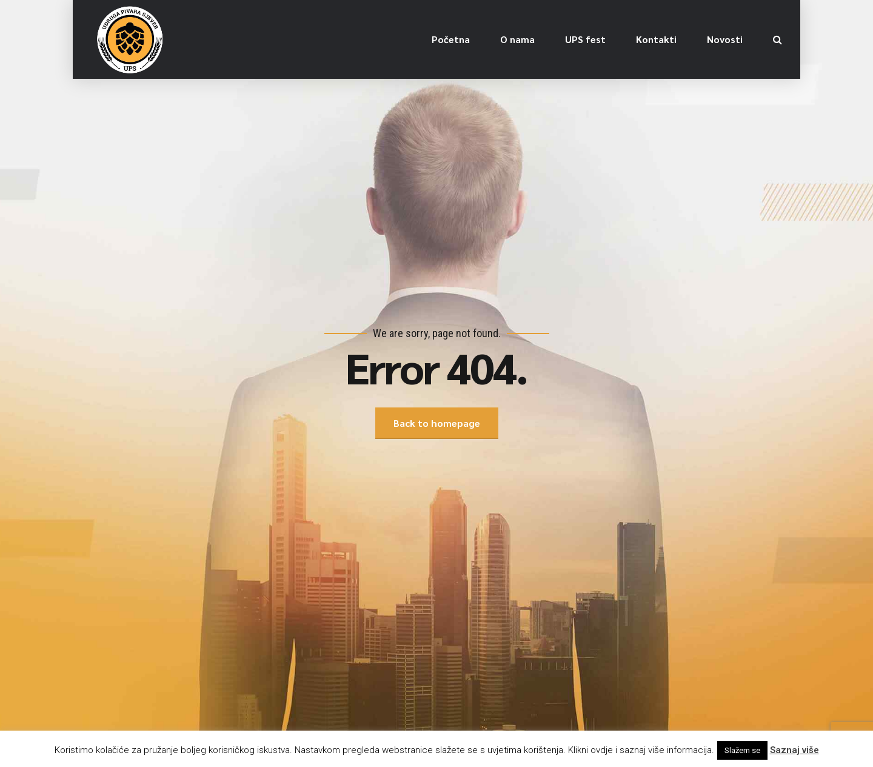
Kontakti (656, 39)
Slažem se (742, 750)
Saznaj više (794, 750)
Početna (451, 39)
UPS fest (585, 39)
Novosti (725, 39)
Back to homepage (436, 423)
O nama (517, 39)
